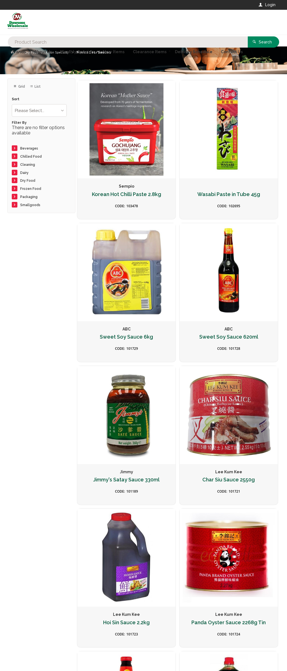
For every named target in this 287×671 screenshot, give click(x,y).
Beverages (29, 148)
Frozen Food (30, 189)
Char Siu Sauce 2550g (245, 279)
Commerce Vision (39, 657)
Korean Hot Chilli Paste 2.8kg (109, 167)
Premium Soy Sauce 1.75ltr (109, 511)
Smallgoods (30, 205)
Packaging (29, 197)
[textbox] (121, 22)
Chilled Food (31, 157)
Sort (15, 99)
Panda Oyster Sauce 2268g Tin (177, 396)
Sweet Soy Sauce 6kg (245, 164)
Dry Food (27, 181)
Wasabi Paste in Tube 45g (177, 167)
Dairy (24, 173)
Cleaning (27, 165)
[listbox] (39, 110)
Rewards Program (216, 636)
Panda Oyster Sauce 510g (245, 396)
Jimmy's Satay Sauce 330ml (177, 282)
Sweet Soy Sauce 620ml (109, 282)
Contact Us (22, 633)
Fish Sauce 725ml (177, 508)
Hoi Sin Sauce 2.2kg (109, 393)
